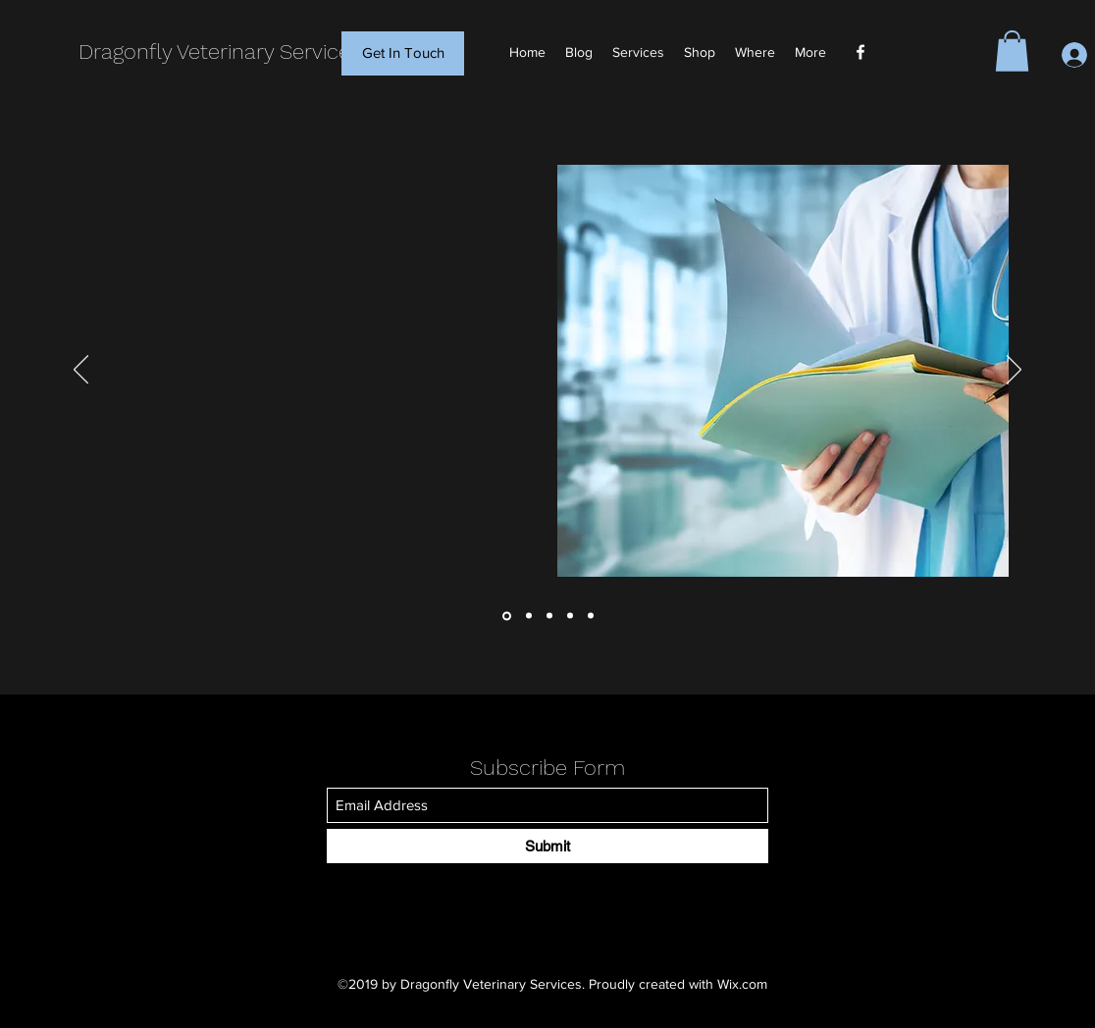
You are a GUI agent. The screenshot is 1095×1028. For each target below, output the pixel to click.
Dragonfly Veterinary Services (219, 51)
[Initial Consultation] (506, 615)
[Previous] (81, 370)
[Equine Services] (591, 616)
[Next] (1014, 370)
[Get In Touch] (402, 53)
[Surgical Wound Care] (549, 616)
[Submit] (547, 846)
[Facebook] (860, 52)
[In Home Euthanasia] (570, 616)
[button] (1012, 51)
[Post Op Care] (529, 616)
